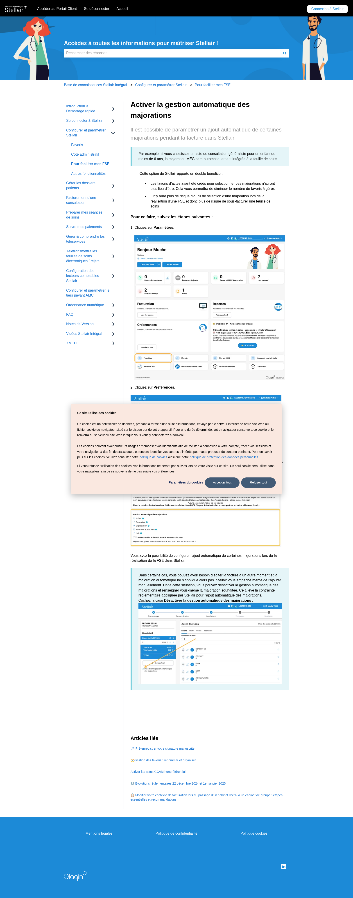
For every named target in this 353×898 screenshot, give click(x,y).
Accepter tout (222, 482)
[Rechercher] (285, 53)
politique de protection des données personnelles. (224, 457)
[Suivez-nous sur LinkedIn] (283, 866)
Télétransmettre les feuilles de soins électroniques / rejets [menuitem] (83, 256)
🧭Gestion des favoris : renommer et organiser (163, 760)
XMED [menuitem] (71, 343)
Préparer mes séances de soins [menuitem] (84, 214)
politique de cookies (153, 457)
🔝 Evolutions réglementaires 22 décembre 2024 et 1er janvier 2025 (178, 783)
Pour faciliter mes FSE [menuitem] (90, 164)
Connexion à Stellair (327, 9)
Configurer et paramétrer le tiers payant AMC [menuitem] (87, 292)
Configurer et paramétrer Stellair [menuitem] (86, 132)
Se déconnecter (96, 9)
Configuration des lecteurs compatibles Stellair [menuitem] (82, 276)
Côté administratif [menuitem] (85, 154)
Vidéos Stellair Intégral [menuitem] (84, 334)
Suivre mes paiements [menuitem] (84, 227)
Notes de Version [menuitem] (80, 324)
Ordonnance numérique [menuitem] (85, 305)
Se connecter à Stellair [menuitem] (84, 120)
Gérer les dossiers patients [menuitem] (80, 185)
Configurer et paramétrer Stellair (161, 85)
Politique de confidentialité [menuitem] (176, 833)
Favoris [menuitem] (77, 145)
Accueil (122, 9)
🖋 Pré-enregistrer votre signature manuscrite (163, 748)
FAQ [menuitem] (69, 314)
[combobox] (172, 53)
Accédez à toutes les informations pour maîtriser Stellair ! (141, 43)
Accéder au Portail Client (57, 9)
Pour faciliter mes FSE (213, 85)
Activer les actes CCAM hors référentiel (158, 772)
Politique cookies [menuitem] (253, 833)
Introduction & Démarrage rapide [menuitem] (80, 108)
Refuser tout (258, 482)
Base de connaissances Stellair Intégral (95, 85)
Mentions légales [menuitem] (99, 833)
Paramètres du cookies (186, 482)
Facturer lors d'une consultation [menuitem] (81, 200)
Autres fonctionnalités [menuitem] (88, 173)
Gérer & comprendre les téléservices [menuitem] (85, 239)
